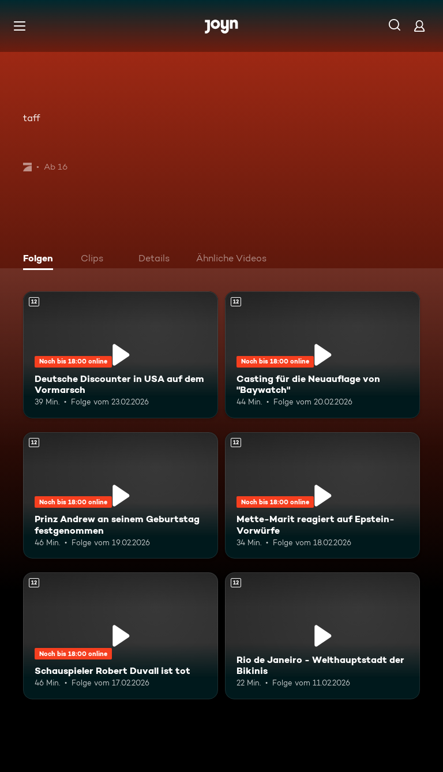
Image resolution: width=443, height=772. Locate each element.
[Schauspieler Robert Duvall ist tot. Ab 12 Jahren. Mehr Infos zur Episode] (120, 635)
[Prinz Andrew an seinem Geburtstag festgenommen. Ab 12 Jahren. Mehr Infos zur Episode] (120, 495)
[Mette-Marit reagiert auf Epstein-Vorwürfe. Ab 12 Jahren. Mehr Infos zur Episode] (322, 495)
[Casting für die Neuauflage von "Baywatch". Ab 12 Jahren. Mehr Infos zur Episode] (322, 354)
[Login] (419, 26)
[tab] (41, 259)
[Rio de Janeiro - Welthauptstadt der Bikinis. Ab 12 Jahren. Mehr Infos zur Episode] (322, 635)
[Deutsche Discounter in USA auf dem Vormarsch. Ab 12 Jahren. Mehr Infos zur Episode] (120, 354)
